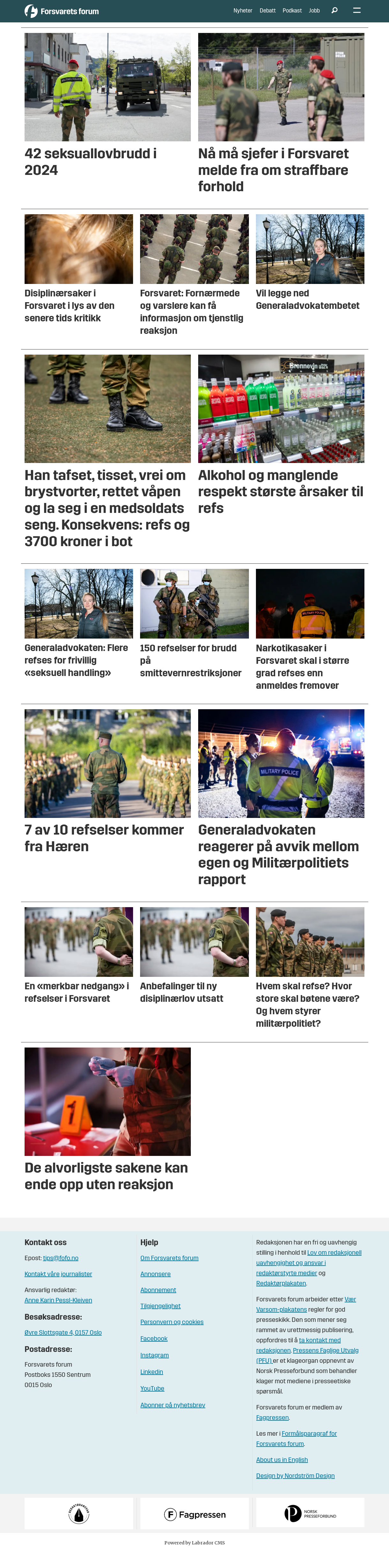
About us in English (282, 1470)
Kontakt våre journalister (58, 1284)
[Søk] (335, 16)
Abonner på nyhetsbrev (172, 1415)
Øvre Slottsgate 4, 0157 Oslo (63, 1342)
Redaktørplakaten (281, 1293)
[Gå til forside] (83, 15)
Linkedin (151, 1382)
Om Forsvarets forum (169, 1268)
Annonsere (155, 1284)
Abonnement (158, 1300)
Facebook (154, 1349)
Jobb (314, 16)
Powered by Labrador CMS (194, 1552)
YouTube (152, 1398)
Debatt (268, 16)
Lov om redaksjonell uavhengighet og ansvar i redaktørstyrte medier (309, 1273)
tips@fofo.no (61, 1268)
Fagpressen (272, 1428)
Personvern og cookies (172, 1332)
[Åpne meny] (357, 16)
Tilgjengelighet (160, 1316)
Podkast (292, 16)
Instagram (154, 1365)
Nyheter (243, 16)
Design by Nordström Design (295, 1486)
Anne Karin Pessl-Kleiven (58, 1310)
